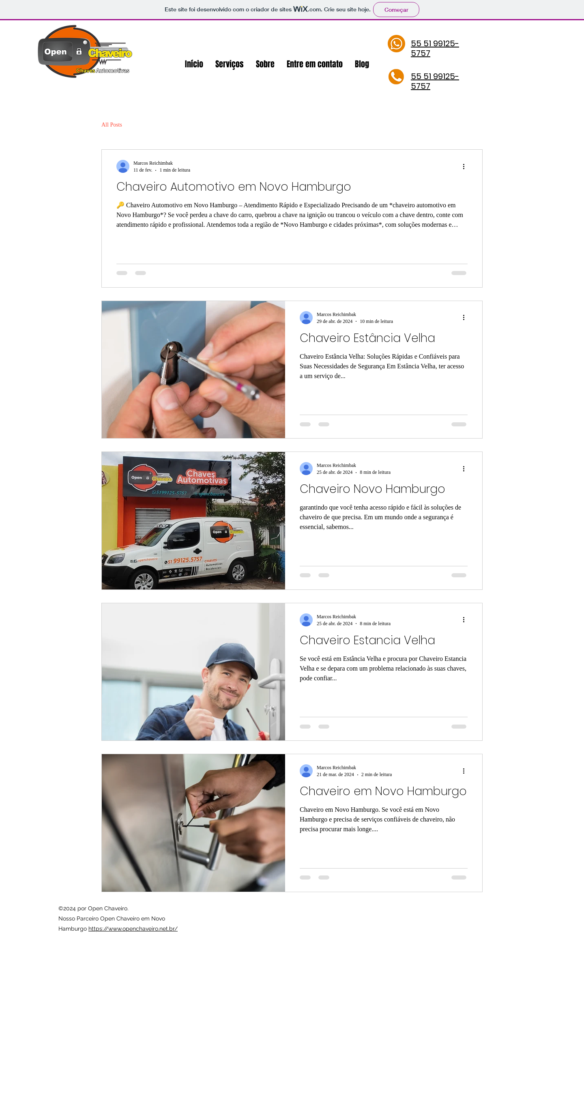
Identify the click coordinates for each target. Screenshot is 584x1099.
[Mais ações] (466, 166)
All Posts (111, 125)
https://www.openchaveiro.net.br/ (133, 928)
